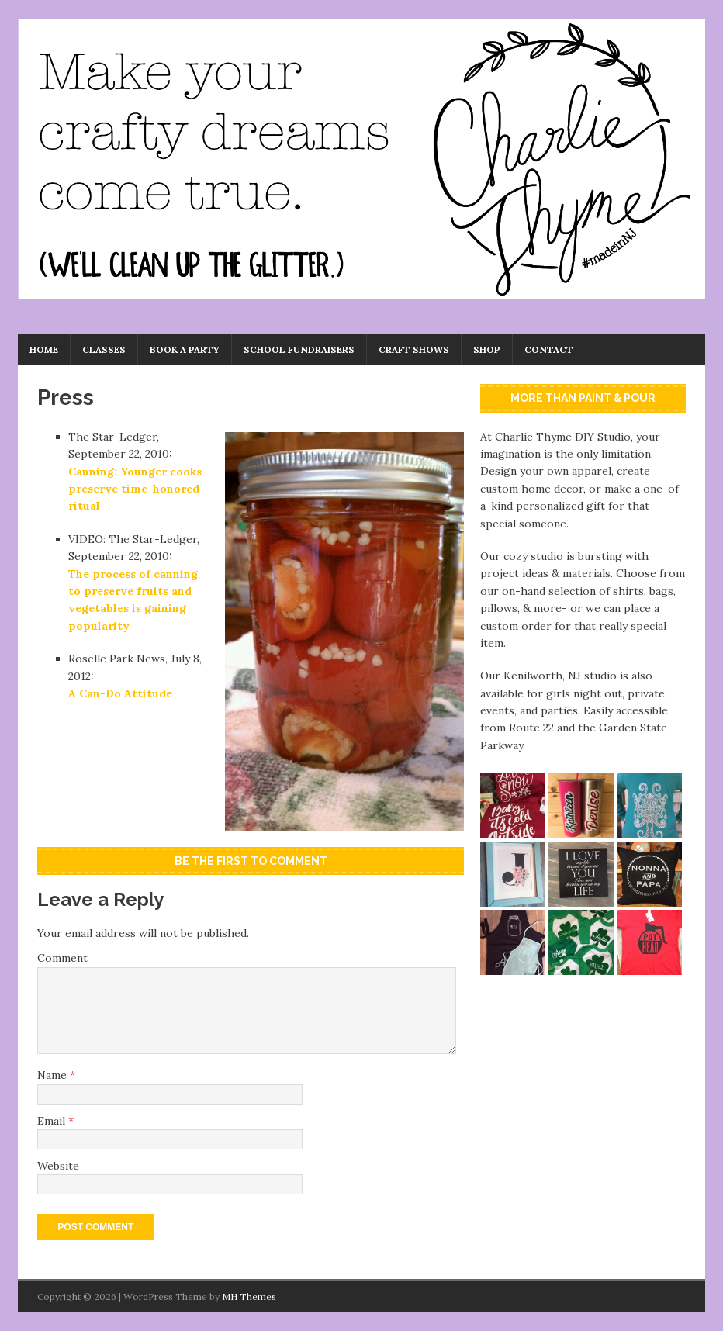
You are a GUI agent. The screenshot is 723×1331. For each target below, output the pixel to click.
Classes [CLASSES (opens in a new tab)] (104, 349)
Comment (62, 958)
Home (43, 349)
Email (52, 1121)
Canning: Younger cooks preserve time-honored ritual (135, 489)
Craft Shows (414, 349)
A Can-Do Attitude (120, 693)
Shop (486, 349)
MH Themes (249, 1296)
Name (53, 1075)
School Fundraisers (299, 349)
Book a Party (185, 349)
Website (58, 1166)
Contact (548, 349)
